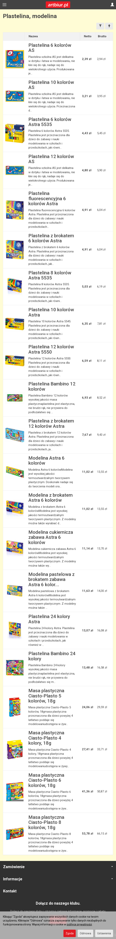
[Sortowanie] (109, 26)
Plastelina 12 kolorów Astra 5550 (51, 349)
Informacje (58, 879)
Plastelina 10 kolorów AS (51, 85)
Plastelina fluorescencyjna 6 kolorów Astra (47, 198)
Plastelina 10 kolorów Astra (51, 312)
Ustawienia (104, 933)
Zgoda (70, 933)
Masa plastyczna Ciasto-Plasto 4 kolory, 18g (46, 738)
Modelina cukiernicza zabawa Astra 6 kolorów (50, 537)
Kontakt (10, 891)
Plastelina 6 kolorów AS (49, 48)
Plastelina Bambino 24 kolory (52, 656)
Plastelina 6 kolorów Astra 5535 (49, 122)
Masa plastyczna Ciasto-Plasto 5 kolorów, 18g (46, 696)
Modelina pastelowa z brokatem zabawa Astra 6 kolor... (51, 579)
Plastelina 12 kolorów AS (51, 159)
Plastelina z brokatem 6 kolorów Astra (51, 238)
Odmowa (85, 933)
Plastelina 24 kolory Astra (49, 619)
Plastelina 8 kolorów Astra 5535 (49, 275)
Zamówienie (58, 867)
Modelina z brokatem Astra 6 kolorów (50, 497)
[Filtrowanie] (100, 26)
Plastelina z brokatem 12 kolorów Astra (51, 423)
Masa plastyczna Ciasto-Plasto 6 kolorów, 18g (46, 780)
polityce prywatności (79, 924)
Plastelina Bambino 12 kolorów (52, 386)
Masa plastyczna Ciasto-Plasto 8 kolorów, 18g (46, 822)
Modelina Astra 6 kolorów (46, 460)
